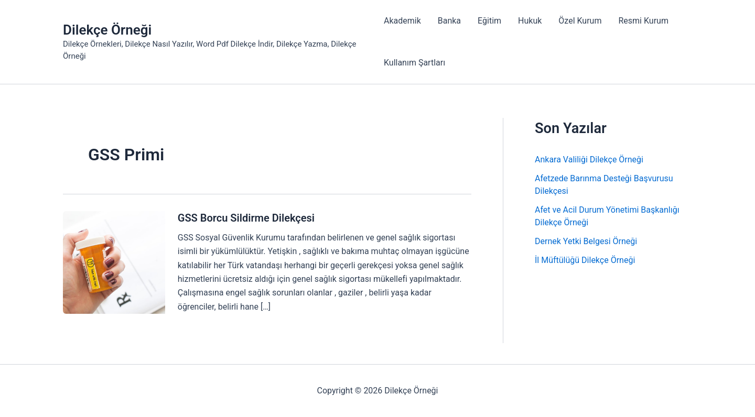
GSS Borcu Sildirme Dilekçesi (246, 218)
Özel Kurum (579, 21)
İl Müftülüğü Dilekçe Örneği (585, 260)
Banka (449, 21)
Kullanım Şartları (414, 63)
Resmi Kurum (643, 21)
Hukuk (530, 21)
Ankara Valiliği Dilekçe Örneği (589, 159)
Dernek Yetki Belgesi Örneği (586, 241)
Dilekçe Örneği (107, 30)
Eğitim (489, 21)
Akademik (402, 21)
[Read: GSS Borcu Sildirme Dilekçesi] (114, 262)
